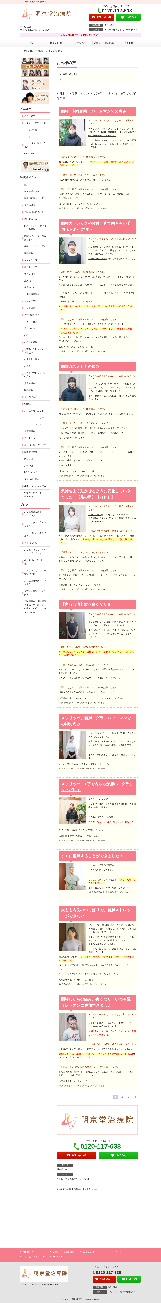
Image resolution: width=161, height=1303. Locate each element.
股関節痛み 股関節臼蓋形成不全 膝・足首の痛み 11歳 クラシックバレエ (35, 606)
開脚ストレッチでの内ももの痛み (35, 227)
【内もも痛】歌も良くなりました (90, 604)
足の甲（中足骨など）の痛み (35, 375)
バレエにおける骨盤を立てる (35, 524)
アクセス (128, 43)
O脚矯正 (28, 404)
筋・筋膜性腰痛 (31, 191)
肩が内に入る (30, 397)
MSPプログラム (32, 472)
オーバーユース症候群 (35, 445)
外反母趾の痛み (31, 359)
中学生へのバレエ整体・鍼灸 (34, 495)
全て (61, 79)
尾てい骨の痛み (31, 479)
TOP (32, 43)
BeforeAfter (29, 154)
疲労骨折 (28, 465)
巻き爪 (27, 366)
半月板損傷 (29, 274)
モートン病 (29, 438)
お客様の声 (80, 43)
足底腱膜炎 (29, 383)
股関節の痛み (30, 219)
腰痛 (26, 184)
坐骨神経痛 (29, 205)
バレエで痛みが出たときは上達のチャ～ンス (35, 552)
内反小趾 (28, 459)
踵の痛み (29, 390)
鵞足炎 (27, 280)
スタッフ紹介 (56, 43)
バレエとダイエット (34, 411)
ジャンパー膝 (30, 260)
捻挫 (26, 335)
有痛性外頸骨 (30, 342)
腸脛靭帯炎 (29, 287)
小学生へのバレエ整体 (35, 486)
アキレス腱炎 (30, 322)
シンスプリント (31, 301)
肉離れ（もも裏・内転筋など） (35, 238)
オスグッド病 (30, 267)
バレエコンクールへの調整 (35, 534)
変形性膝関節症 (31, 294)
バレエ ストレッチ (34, 418)
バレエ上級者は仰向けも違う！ (35, 582)
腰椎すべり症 (30, 452)
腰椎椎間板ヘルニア (34, 198)
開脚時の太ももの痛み (82, 367)
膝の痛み (28, 253)
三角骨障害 (29, 308)
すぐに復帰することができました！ (92, 856)
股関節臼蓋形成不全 (34, 212)
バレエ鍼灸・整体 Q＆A (34, 145)
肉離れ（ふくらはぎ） (35, 246)
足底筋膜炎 (29, 431)
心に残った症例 (31, 543)
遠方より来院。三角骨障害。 (35, 593)
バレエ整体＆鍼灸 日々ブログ (34, 514)
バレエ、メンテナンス (35, 424)
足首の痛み (29, 328)
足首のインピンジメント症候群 (35, 351)
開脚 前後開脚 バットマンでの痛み (93, 111)
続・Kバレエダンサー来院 (34, 562)
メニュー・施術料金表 (104, 43)
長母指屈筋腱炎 (31, 315)
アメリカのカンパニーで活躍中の (35, 572)
